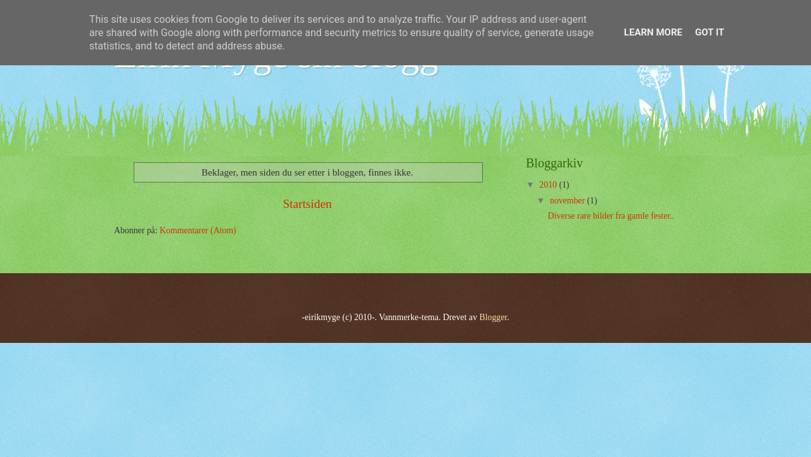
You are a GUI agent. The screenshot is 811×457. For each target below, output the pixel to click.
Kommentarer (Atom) (198, 230)
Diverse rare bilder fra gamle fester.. (610, 216)
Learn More (653, 32)
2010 (549, 185)
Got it (709, 32)
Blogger (494, 317)
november (568, 200)
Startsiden (307, 203)
